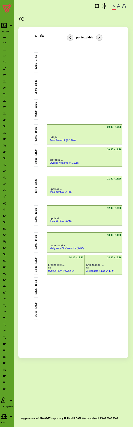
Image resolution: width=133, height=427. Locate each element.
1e (4, 62)
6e (4, 286)
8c (4, 356)
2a (4, 75)
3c (4, 132)
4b (4, 171)
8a (4, 344)
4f (4, 196)
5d (4, 235)
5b (4, 222)
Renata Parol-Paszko (59, 270)
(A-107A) (71, 140)
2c (4, 87)
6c (4, 273)
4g (4, 203)
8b (4, 350)
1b (4, 43)
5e (4, 241)
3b (4, 126)
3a (4, 119)
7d (4, 318)
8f (4, 376)
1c (4, 49)
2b (4, 81)
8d (4, 363)
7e (4, 324)
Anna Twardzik (58, 140)
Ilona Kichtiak (57, 192)
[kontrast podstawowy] (97, 6)
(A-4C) (80, 248)
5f (4, 248)
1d (4, 55)
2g (4, 113)
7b (4, 305)
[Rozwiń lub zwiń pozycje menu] (7, 27)
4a (4, 164)
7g (4, 337)
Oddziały (5, 31)
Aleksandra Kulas (95, 271)
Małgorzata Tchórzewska (63, 248)
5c (4, 228)
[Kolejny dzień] (99, 37)
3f (4, 151)
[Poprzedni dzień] (70, 37)
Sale (3, 422)
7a (4, 299)
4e (4, 190)
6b (4, 267)
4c (4, 177)
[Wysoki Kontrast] (104, 6)
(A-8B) (68, 192)
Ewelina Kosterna (59, 162)
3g (4, 158)
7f (4, 331)
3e (4, 145)
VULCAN (76, 418)
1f (4, 68)
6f (4, 292)
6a (4, 260)
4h (4, 209)
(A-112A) (110, 271)
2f (4, 107)
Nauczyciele (7, 406)
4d (4, 183)
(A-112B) (74, 162)
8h (4, 388)
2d (4, 94)
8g (4, 382)
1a (4, 36)
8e (4, 369)
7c (4, 312)
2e (4, 100)
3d (4, 139)
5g (4, 254)
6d (4, 280)
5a (4, 216)
